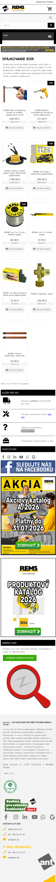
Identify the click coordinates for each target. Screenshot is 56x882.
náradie (17, 735)
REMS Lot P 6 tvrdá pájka (42, 233)
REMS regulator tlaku (42, 293)
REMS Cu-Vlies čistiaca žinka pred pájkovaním (14, 294)
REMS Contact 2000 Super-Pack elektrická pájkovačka (14, 173)
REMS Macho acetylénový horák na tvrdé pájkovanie (42, 112)
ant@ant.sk (13, 839)
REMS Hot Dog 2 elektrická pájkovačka (42, 172)
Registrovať (40, 2)
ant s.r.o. (9, 773)
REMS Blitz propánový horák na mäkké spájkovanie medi (14, 112)
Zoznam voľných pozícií (19, 657)
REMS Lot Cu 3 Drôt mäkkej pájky (14, 233)
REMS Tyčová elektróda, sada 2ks (15, 354)
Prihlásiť (50, 2)
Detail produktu (14, 127)
